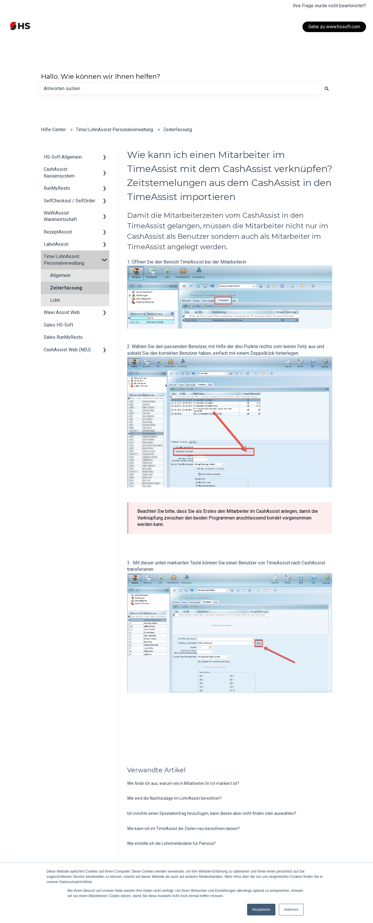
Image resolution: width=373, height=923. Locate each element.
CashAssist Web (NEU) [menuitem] (67, 349)
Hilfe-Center (53, 129)
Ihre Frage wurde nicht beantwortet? (329, 5)
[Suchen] (326, 88)
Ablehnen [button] (291, 910)
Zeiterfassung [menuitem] (66, 288)
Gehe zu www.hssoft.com (334, 26)
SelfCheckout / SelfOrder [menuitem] (69, 200)
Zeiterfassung (177, 129)
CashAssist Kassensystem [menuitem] (59, 172)
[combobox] (181, 88)
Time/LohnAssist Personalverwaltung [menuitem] (64, 260)
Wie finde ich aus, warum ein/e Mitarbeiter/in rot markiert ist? (183, 783)
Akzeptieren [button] (261, 910)
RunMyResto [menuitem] (57, 188)
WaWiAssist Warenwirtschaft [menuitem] (60, 216)
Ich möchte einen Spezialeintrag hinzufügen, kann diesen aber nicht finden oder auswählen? (211, 813)
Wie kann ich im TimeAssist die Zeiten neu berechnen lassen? (183, 828)
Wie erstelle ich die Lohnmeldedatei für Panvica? (171, 843)
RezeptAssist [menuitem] (58, 232)
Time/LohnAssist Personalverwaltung (114, 129)
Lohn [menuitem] (55, 300)
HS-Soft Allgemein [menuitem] (63, 157)
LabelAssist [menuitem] (56, 244)
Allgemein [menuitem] (60, 275)
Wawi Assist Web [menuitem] (62, 312)
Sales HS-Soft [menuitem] (58, 325)
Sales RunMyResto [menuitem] (63, 337)
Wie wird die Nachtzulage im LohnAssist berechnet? (174, 798)
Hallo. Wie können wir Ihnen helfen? (100, 76)
